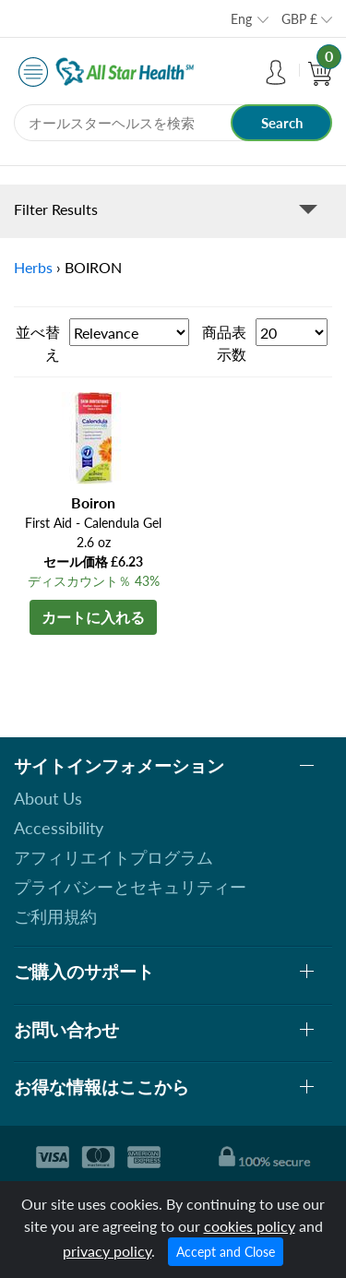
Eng (241, 19)
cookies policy (249, 1226)
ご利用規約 (55, 916)
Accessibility (58, 828)
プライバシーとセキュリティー (130, 887)
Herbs (33, 267)
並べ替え (38, 343)
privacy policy (107, 1251)
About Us (48, 798)
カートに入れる (93, 617)
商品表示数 (224, 343)
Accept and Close (225, 1252)
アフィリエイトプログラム (113, 857)
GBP (299, 19)
